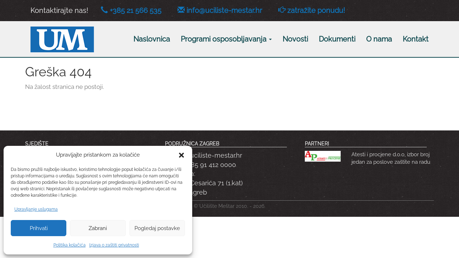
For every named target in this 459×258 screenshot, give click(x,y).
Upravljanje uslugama (36, 209)
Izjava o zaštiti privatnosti (114, 245)
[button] (181, 155)
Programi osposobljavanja (226, 39)
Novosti (295, 39)
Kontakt (416, 39)
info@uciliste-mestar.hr (224, 10)
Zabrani (98, 228)
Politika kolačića (69, 245)
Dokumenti (337, 39)
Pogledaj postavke (157, 228)
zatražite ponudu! (316, 10)
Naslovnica (151, 39)
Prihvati (39, 228)
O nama (379, 39)
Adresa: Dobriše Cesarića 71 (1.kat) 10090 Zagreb (204, 183)
